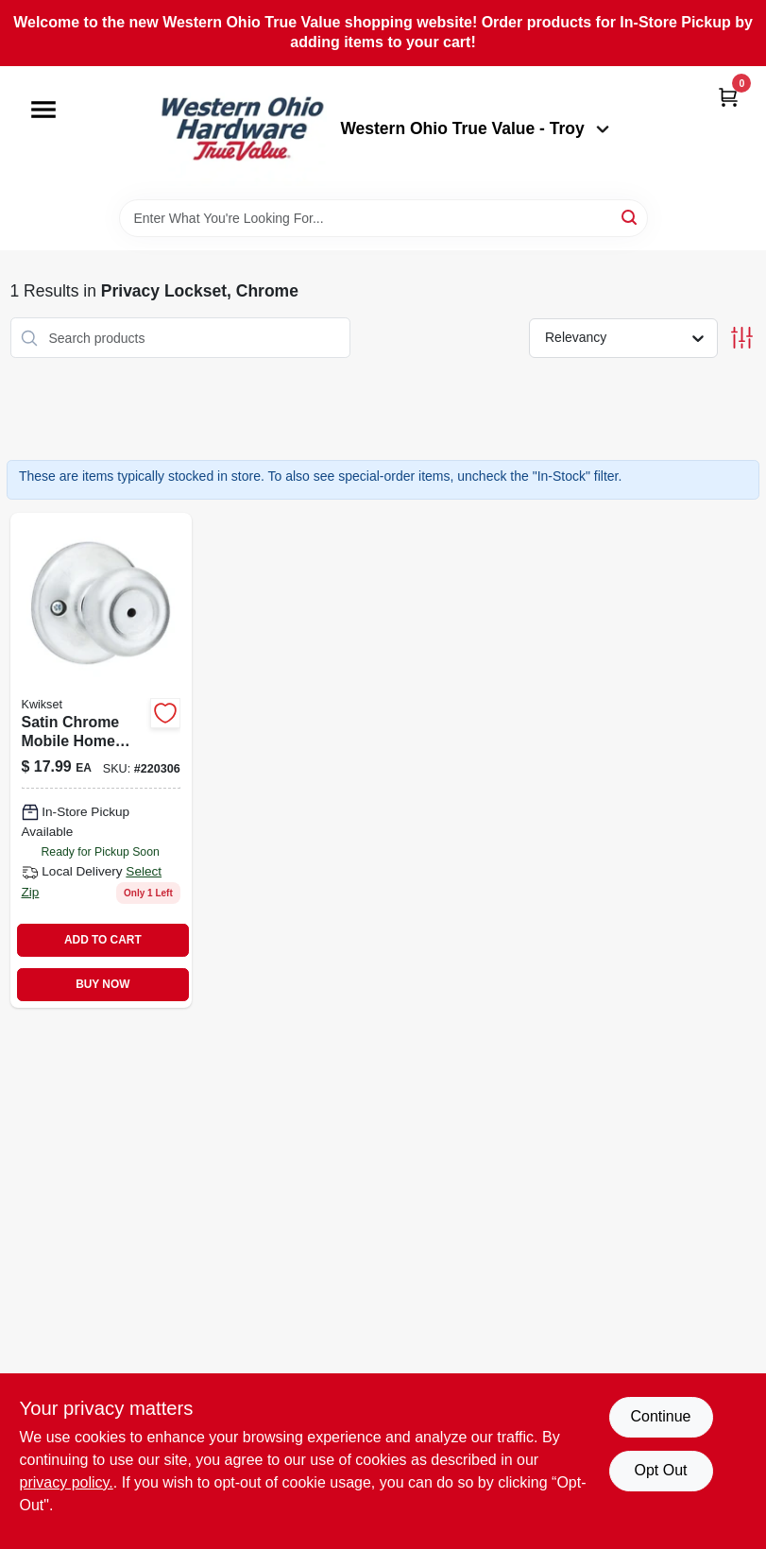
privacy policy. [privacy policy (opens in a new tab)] (66, 1482)
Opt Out (660, 1470)
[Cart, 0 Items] (728, 97)
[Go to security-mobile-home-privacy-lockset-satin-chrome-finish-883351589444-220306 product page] (101, 760)
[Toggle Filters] (742, 338)
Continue (660, 1416)
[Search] (630, 216)
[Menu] (43, 109)
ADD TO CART (103, 939)
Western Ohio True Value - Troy (474, 128)
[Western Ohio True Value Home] (242, 132)
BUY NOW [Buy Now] (102, 984)
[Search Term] (383, 218)
